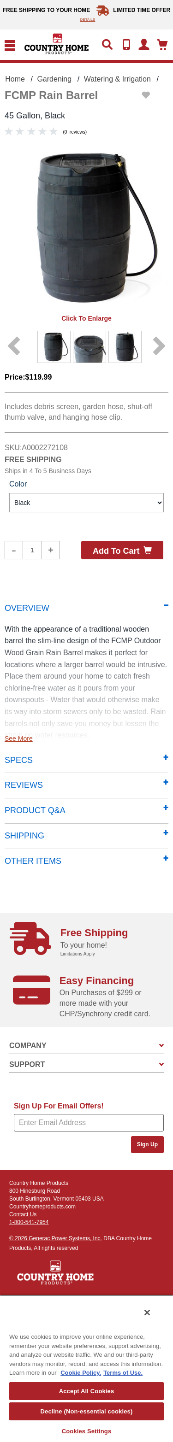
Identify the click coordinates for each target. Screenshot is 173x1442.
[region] (86, 1368)
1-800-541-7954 (28, 1222)
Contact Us (22, 1214)
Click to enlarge (86, 318)
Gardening (54, 79)
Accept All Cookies (86, 1391)
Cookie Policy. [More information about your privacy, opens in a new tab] (80, 1372)
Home (15, 79)
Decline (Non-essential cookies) (87, 1411)
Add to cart (122, 551)
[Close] (147, 1312)
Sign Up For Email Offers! (59, 1106)
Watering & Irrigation (117, 79)
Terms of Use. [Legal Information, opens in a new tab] (123, 1372)
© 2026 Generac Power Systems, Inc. (55, 1238)
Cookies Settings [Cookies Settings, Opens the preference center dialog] (87, 1431)
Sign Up (147, 1144)
